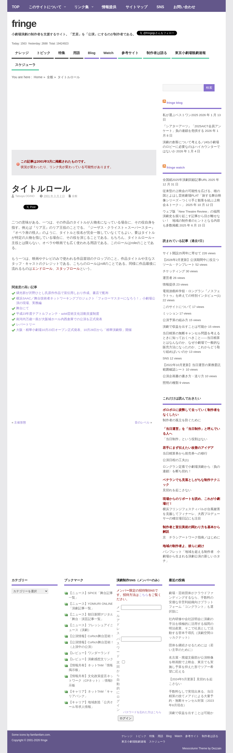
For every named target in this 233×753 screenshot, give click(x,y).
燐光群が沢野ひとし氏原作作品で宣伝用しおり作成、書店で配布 (62, 293)
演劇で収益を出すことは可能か (185, 326)
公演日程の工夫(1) (176, 460)
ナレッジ (22, 53)
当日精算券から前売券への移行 (185, 453)
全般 (50, 77)
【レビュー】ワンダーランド (89, 653)
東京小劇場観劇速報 (190, 53)
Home (38, 77)
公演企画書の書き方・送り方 (183, 376)
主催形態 (20, 422)
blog (91, 53)
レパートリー (25, 324)
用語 (76, 53)
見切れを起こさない (177, 490)
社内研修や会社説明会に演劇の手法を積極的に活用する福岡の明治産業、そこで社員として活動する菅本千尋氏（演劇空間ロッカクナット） (191, 628)
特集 (61, 53)
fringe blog (175, 102)
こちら (143, 595)
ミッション (171, 313)
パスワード (118, 647)
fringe (24, 23)
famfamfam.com (40, 734)
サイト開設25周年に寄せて (182, 253)
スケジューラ (25, 65)
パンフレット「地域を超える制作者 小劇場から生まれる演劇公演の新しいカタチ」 (191, 556)
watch (109, 53)
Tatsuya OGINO (25, 196)
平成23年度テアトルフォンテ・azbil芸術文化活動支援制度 (57, 313)
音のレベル (142, 422)
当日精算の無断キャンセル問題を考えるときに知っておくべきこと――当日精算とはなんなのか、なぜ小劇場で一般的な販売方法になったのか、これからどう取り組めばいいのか (191, 342)
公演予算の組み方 (175, 320)
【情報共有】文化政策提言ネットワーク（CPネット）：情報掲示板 (91, 680)
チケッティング (174, 271)
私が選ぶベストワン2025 (180, 115)
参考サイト (130, 53)
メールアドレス (118, 620)
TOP (15, 7)
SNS (160, 7)
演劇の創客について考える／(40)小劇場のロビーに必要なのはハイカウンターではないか (191, 146)
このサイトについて (45, 7)
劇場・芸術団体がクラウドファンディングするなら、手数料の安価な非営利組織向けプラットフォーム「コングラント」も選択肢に (191, 602)
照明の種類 (171, 382)
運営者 (167, 278)
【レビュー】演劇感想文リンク (91, 659)
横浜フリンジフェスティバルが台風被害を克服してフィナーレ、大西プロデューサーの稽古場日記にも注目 (191, 513)
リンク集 (82, 7)
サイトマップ (136, 7)
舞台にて (22, 308)
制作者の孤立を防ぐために (182, 420)
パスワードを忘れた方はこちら (142, 712)
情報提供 (109, 7)
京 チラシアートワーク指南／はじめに (191, 537)
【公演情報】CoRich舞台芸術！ (91, 636)
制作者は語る (157, 53)
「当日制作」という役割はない (185, 439)
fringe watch (176, 167)
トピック (43, 53)
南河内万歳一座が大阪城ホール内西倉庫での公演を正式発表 (59, 319)
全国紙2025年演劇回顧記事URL (185, 180)
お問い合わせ (184, 7)
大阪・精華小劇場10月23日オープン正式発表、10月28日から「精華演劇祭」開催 (74, 330)
